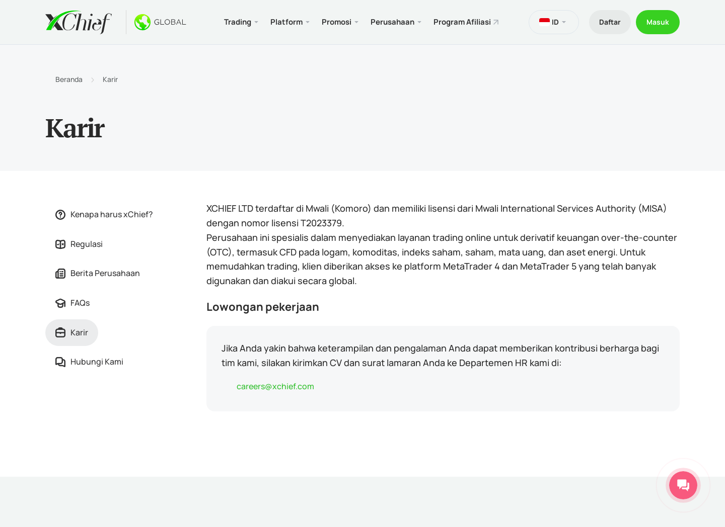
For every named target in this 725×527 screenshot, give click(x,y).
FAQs (72, 302)
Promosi (336, 22)
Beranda (69, 79)
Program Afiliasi (462, 22)
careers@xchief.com (275, 386)
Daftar (610, 22)
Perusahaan (392, 22)
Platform (286, 22)
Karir (110, 79)
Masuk (657, 22)
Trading (237, 22)
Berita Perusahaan (97, 273)
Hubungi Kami (89, 361)
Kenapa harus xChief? (104, 214)
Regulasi (79, 243)
